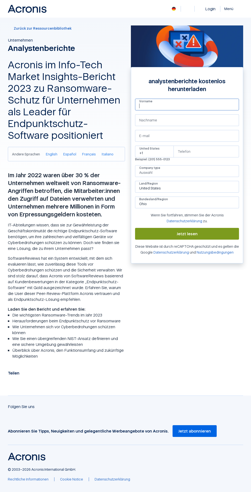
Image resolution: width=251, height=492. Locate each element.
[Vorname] (187, 106)
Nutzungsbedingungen (215, 252)
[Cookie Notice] (71, 479)
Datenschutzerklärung (184, 221)
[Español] (69, 154)
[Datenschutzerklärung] (112, 479)
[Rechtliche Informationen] (28, 479)
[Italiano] (107, 154)
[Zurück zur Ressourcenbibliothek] (66, 28)
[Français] (89, 154)
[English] (51, 154)
